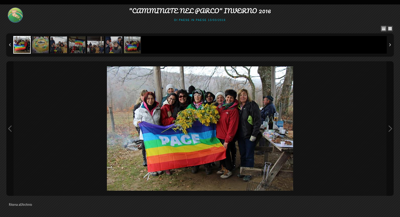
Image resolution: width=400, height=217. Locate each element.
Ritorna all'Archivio (20, 204)
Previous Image (10, 128)
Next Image (390, 128)
